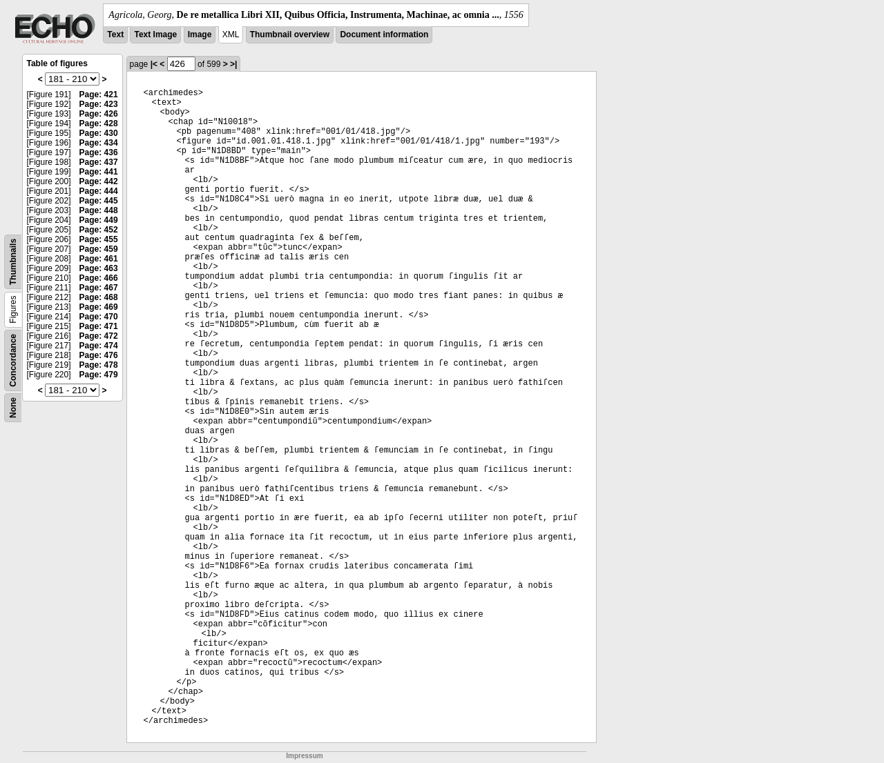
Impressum (304, 756)
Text (115, 34)
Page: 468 (98, 297)
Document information (384, 34)
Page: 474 (98, 345)
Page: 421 (98, 94)
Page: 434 (98, 143)
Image (200, 34)
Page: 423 (98, 104)
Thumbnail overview (289, 34)
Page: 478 (98, 365)
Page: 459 (98, 249)
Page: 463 (98, 268)
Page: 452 (98, 230)
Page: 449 (98, 220)
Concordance (13, 360)
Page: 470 (98, 316)
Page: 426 (98, 114)
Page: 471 (98, 326)
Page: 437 (98, 162)
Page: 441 (98, 172)
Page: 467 (98, 288)
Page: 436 (98, 152)
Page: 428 (98, 123)
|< (154, 64)
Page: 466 (98, 278)
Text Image (155, 34)
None (13, 407)
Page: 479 (98, 374)
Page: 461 (98, 259)
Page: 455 (98, 239)
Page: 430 (98, 133)
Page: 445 (98, 201)
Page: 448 (98, 210)
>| (233, 64)
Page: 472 (98, 336)
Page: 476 (98, 355)
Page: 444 (98, 191)
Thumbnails (13, 262)
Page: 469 (98, 307)
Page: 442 (98, 181)
